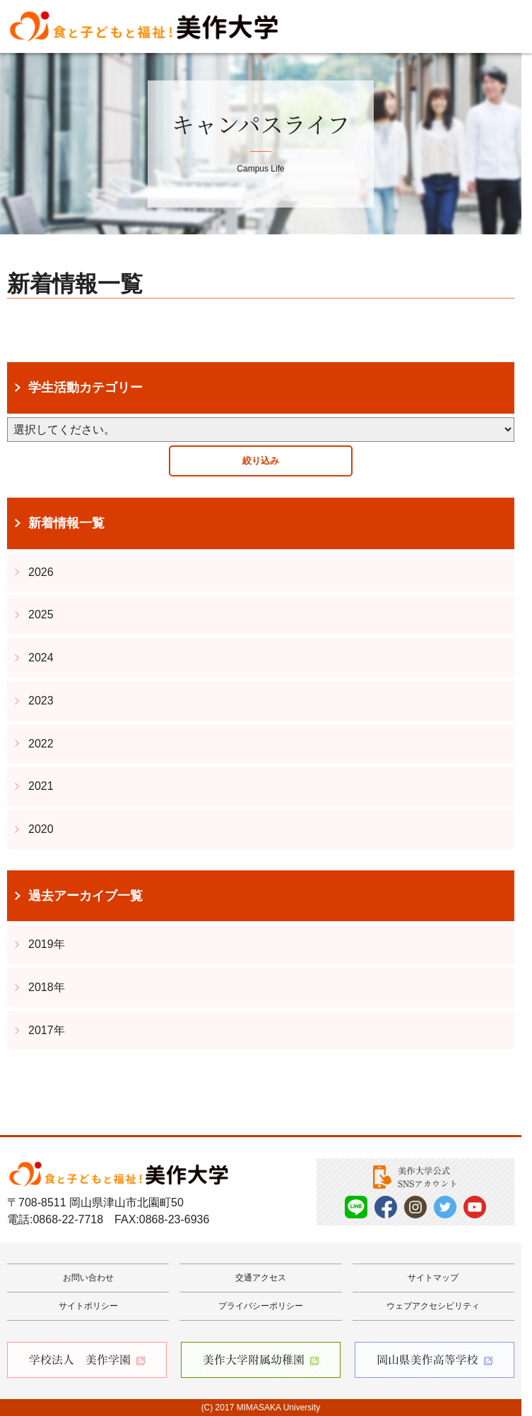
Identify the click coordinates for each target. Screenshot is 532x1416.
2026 (41, 572)
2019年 (46, 944)
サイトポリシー (88, 1306)
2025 (41, 614)
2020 (41, 829)
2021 (41, 786)
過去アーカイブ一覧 (85, 896)
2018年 (46, 987)
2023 (41, 701)
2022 (41, 744)
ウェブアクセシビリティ (433, 1306)
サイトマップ (433, 1278)
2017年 (46, 1030)
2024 (41, 658)
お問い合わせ (88, 1278)
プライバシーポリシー (260, 1306)
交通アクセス (260, 1278)
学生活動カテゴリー (85, 387)
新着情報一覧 (66, 523)
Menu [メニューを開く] (500, 27)
